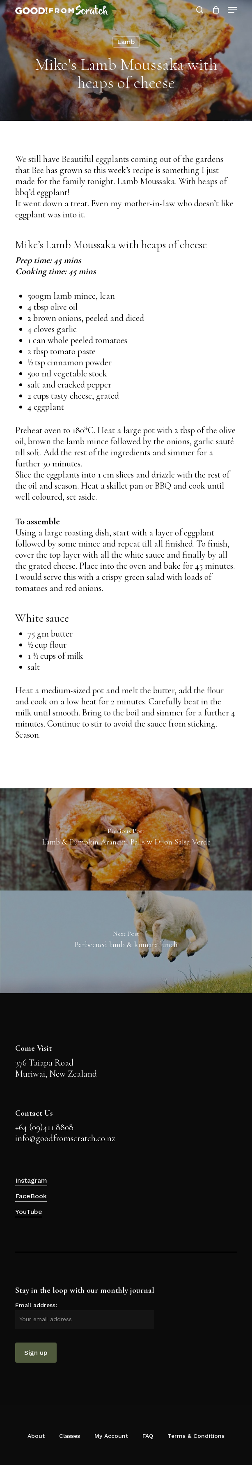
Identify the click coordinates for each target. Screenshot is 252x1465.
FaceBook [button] (31, 1196)
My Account (111, 1436)
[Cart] (216, 10)
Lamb (126, 42)
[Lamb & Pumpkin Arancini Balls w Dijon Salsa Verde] (126, 839)
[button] (232, 10)
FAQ (147, 1436)
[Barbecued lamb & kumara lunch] (126, 942)
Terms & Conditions (196, 1436)
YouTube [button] (28, 1212)
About (36, 1436)
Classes (69, 1436)
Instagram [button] (31, 1180)
